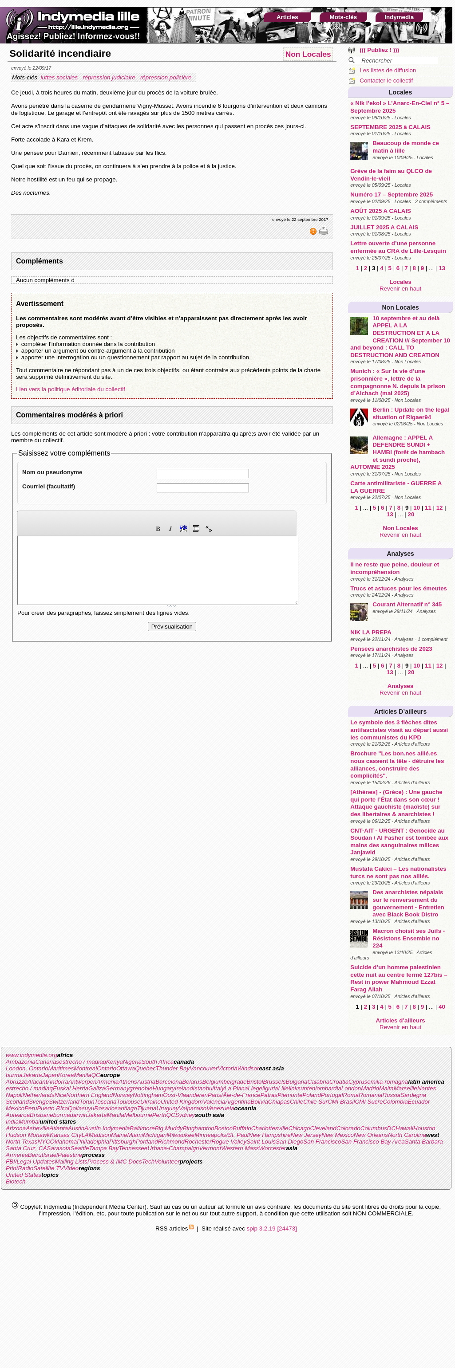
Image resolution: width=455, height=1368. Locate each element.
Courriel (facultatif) (48, 486)
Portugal (332, 1095)
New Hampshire (270, 1135)
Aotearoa (18, 1115)
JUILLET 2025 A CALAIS (384, 227)
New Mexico (337, 1135)
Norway (123, 1095)
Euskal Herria (70, 1088)
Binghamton (198, 1128)
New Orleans (371, 1135)
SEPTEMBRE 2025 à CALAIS (390, 127)
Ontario (106, 1068)
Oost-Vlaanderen (185, 1095)
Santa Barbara (424, 1141)
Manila (82, 1075)
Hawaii (404, 1128)
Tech (148, 1161)
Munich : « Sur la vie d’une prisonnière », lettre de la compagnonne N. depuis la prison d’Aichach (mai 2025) (397, 382)
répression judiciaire (110, 77)
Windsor (248, 1068)
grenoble (141, 1088)
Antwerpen (82, 1081)
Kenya (114, 1061)
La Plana (236, 1088)
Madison (100, 1135)
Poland (311, 1095)
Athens (128, 1081)
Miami (135, 1135)
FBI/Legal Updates (30, 1161)
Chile (296, 1101)
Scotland (17, 1101)
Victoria (227, 1068)
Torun (87, 1101)
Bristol (254, 1081)
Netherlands (39, 1095)
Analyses (400, 553)
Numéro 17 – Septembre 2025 (391, 194)
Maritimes (61, 1068)
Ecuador (419, 1101)
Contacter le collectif (386, 80)
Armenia (108, 1081)
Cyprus (357, 1081)
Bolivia (259, 1101)
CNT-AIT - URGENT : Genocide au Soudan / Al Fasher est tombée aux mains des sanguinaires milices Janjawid (399, 841)
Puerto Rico (52, 1108)
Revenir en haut (400, 288)
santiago (126, 1108)
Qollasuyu (81, 1108)
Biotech (15, 1181)
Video (71, 1168)
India (12, 1121)
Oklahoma (63, 1141)
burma (14, 1075)
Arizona (16, 1128)
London (351, 1088)
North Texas (21, 1141)
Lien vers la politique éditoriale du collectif (70, 389)
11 (428, 507)
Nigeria (132, 1061)
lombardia (328, 1088)
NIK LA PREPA (371, 632)
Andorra (57, 1081)
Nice (61, 1095)
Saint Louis (261, 1141)
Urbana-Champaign (173, 1148)
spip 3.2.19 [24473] (272, 1228)
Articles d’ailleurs (400, 711)
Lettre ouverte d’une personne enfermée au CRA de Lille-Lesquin (398, 247)
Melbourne (138, 1115)
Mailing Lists (71, 1161)
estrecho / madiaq (82, 1061)
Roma (351, 1095)
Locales (400, 92)
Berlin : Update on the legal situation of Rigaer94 (410, 413)
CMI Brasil (341, 1101)
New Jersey (306, 1135)
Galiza (96, 1088)
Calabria (318, 1081)
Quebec (145, 1068)
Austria (146, 1081)
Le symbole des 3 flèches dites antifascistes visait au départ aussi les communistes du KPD (399, 729)
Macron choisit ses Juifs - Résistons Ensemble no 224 (408, 938)
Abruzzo (17, 1081)
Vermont (210, 1148)
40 (442, 1006)
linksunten (302, 1088)
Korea (66, 1075)
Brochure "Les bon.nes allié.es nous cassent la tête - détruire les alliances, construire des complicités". (397, 764)
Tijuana (147, 1108)
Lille (283, 1088)
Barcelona (168, 1081)
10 (416, 507)
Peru (30, 1108)
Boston (223, 1128)
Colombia (395, 1101)
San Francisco (322, 1141)
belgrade (235, 1081)
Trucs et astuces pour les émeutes (398, 588)
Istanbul (203, 1088)
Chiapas (279, 1101)
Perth (159, 1115)
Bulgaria (297, 1081)
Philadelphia (93, 1141)
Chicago (299, 1128)
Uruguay (167, 1108)
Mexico (15, 1108)
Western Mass (240, 1148)
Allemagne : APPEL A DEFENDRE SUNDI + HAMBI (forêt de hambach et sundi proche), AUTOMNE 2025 (397, 452)
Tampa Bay (104, 1148)
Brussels (274, 1081)
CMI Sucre (369, 1101)
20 (411, 514)
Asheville (37, 1128)
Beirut (36, 1155)
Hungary (163, 1088)
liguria (270, 1088)
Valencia (214, 1101)
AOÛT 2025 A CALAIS (380, 211)
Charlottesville (270, 1128)
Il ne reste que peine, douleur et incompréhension (394, 568)
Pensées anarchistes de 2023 (391, 648)
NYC (43, 1141)
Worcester (272, 1148)
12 (439, 507)
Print (12, 1168)
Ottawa (125, 1068)
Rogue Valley (228, 1141)
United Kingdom (182, 1101)
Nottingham (148, 1095)
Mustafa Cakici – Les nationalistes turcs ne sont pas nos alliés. (398, 872)
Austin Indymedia (107, 1128)
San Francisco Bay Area (373, 1141)
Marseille (405, 1088)
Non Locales (400, 307)
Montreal (85, 1068)
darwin (78, 1115)
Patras (268, 1095)
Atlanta (59, 1128)
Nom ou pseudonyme (52, 472)
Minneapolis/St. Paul (221, 1135)
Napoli (14, 1095)
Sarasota (59, 1148)
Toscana (106, 1101)
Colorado (348, 1128)
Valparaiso (192, 1108)
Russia (391, 1095)
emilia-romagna (387, 1081)
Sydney (185, 1115)
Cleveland (323, 1128)
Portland (147, 1141)
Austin (76, 1128)
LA (84, 1135)
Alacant (37, 1081)
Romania (370, 1095)
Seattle (80, 1148)
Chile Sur (315, 1101)
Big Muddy (169, 1128)
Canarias (47, 1061)
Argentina (238, 1101)
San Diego (289, 1141)
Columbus (373, 1128)
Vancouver (204, 1068)
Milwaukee (180, 1135)
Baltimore (142, 1128)
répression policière (166, 77)
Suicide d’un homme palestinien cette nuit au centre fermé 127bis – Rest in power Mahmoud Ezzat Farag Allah (398, 978)
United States (23, 1174)
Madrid (370, 1088)
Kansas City (65, 1135)
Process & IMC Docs (114, 1161)
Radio (25, 1168)
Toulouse (128, 1101)
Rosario (104, 1108)
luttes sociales (59, 77)
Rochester (198, 1141)
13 (442, 268)
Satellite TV (48, 1168)
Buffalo (242, 1128)
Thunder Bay (173, 1068)
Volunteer (167, 1161)
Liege (255, 1088)
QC (95, 1075)
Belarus (192, 1081)
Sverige (39, 1101)
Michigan (154, 1135)
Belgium (212, 1081)
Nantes (426, 1088)
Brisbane (41, 1115)
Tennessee (133, 1148)
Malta (386, 1088)
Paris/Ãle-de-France (234, 1095)
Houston (424, 1128)
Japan (50, 1075)
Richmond (171, 1141)
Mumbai (29, 1121)
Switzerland (64, 1101)
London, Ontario (27, 1068)
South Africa (158, 1061)
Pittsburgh (122, 1141)
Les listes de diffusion (388, 70)
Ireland (184, 1088)
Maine (119, 1135)
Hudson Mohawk (28, 1135)
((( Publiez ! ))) (379, 50)
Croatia (338, 1081)
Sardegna (413, 1095)
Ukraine (150, 1101)
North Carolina (407, 1135)
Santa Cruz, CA (26, 1148)
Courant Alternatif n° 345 (407, 604)
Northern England (89, 1095)
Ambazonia (21, 1061)
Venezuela (220, 1108)
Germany (117, 1088)
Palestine (70, 1155)
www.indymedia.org (31, 1055)
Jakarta (32, 1075)
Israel (50, 1155)
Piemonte (289, 1095)
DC (391, 1128)
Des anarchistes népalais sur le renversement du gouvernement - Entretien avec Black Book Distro (408, 903)
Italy (219, 1088)
